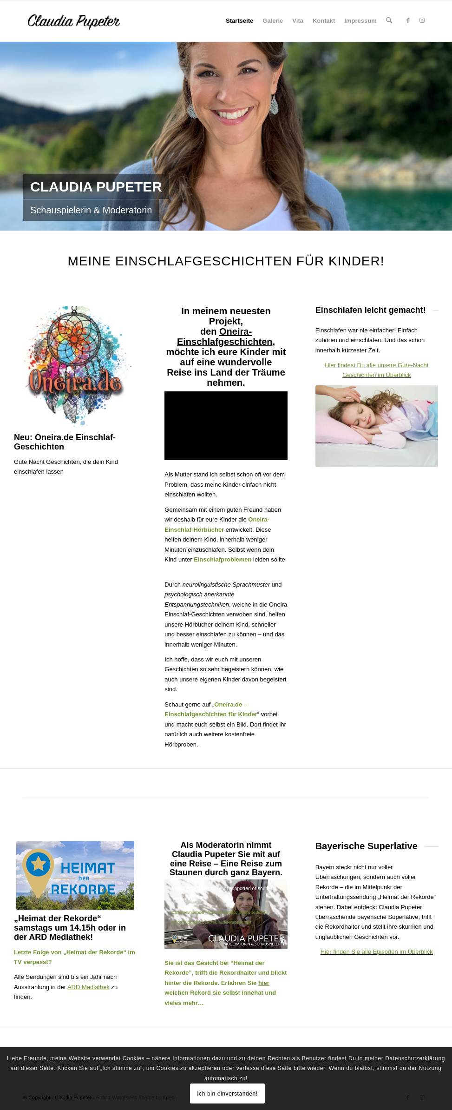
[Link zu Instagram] (422, 20)
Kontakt (324, 20)
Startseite (239, 20)
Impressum (360, 20)
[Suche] (389, 20)
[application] (225, 914)
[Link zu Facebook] (408, 20)
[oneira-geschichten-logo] (75, 367)
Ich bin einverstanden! (227, 1093)
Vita (297, 20)
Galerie (272, 20)
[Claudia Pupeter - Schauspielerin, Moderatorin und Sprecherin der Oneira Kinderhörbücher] (88, 20)
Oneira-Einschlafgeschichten (225, 336)
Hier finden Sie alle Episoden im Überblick (377, 951)
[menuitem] (389, 20)
